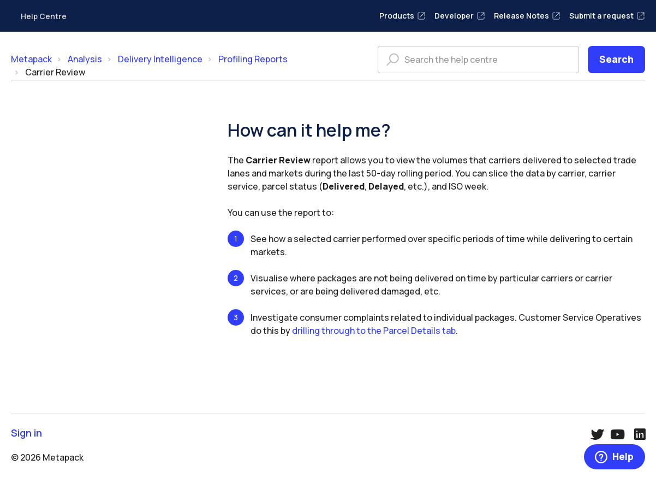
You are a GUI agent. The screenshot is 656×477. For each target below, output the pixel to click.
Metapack (31, 59)
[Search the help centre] (478, 59)
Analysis (85, 59)
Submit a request (607, 15)
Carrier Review (55, 72)
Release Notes (527, 15)
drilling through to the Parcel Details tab (374, 331)
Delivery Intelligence (160, 59)
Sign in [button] (26, 433)
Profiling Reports (253, 59)
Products (402, 15)
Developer (459, 15)
